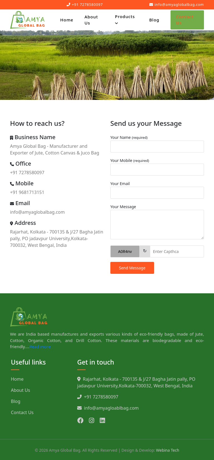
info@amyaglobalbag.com (176, 4)
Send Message (132, 267)
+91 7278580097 (85, 4)
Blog (154, 20)
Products (125, 20)
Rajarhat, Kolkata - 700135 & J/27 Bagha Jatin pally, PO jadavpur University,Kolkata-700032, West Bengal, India (56, 238)
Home (66, 20)
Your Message (123, 206)
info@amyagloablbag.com (108, 408)
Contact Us (185, 20)
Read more (40, 346)
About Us (91, 20)
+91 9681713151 (27, 192)
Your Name (129, 137)
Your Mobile (129, 160)
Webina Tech (167, 450)
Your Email (120, 183)
